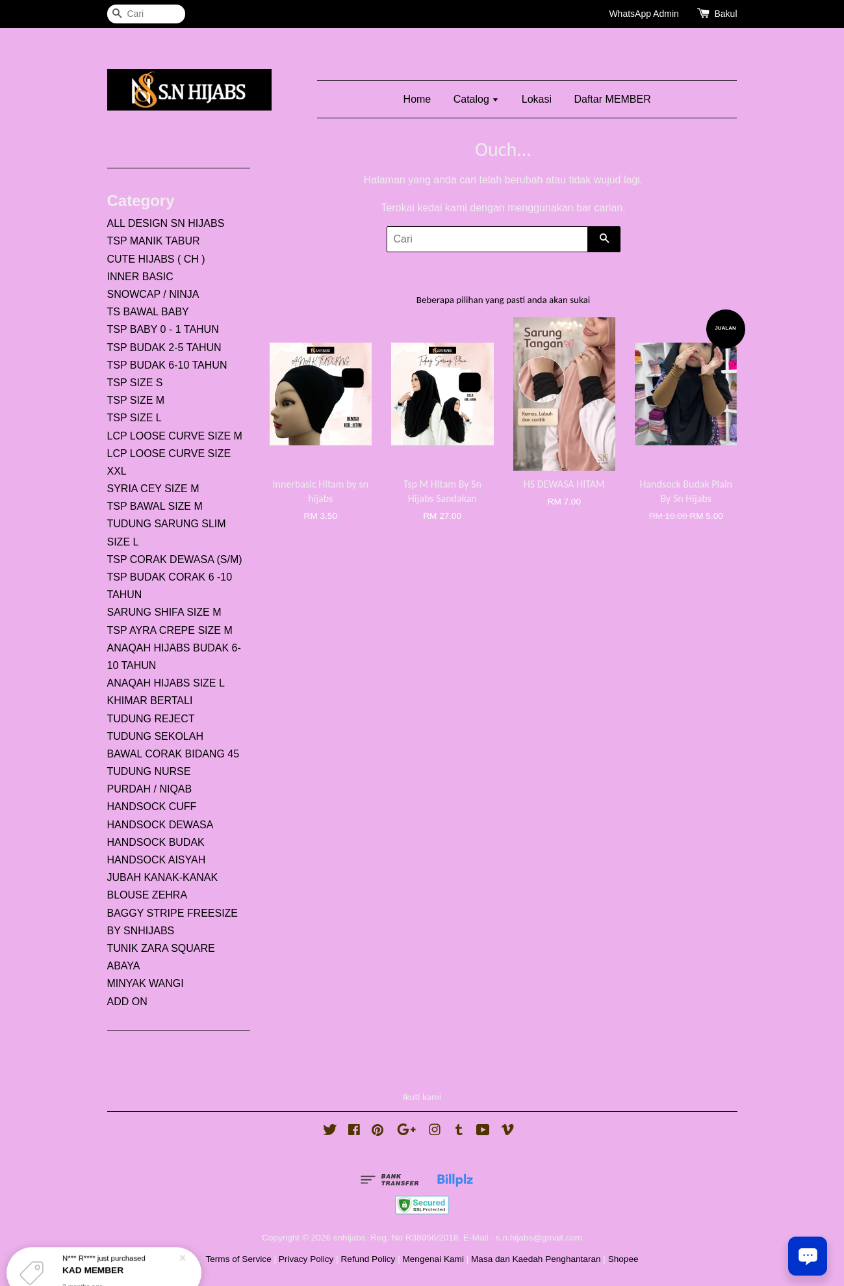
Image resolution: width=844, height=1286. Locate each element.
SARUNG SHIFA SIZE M (164, 612)
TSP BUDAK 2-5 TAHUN (164, 347)
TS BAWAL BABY (148, 311)
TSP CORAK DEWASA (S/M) (174, 559)
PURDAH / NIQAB (149, 788)
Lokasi (537, 99)
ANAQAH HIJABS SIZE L (166, 683)
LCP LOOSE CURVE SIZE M (174, 435)
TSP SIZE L (134, 417)
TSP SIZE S (135, 382)
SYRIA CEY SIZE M (153, 488)
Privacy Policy (306, 1259)
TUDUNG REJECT (151, 718)
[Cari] (146, 14)
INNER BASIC (140, 276)
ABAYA (123, 965)
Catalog (477, 99)
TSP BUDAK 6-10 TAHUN (167, 365)
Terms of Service (238, 1259)
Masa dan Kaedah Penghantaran (536, 1259)
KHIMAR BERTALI (150, 700)
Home (417, 99)
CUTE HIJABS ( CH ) (156, 259)
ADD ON (127, 1001)
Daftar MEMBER (612, 99)
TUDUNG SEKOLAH (155, 736)
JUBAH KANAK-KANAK (162, 877)
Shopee (623, 1259)
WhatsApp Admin (643, 13)
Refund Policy (368, 1259)
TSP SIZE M (136, 400)
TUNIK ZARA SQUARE (161, 948)
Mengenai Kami (432, 1259)
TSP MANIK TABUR (153, 240)
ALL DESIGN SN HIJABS (166, 223)
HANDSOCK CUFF (152, 806)
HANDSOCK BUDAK (156, 842)
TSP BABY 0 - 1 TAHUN (163, 329)
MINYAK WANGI (145, 983)
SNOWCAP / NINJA (153, 294)
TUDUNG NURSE (149, 771)
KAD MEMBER (94, 1255)
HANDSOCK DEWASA (160, 824)
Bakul (725, 13)
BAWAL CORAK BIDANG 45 (173, 753)
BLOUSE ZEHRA (147, 894)
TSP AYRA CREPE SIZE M (170, 630)
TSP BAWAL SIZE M (155, 506)
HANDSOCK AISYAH (156, 859)
